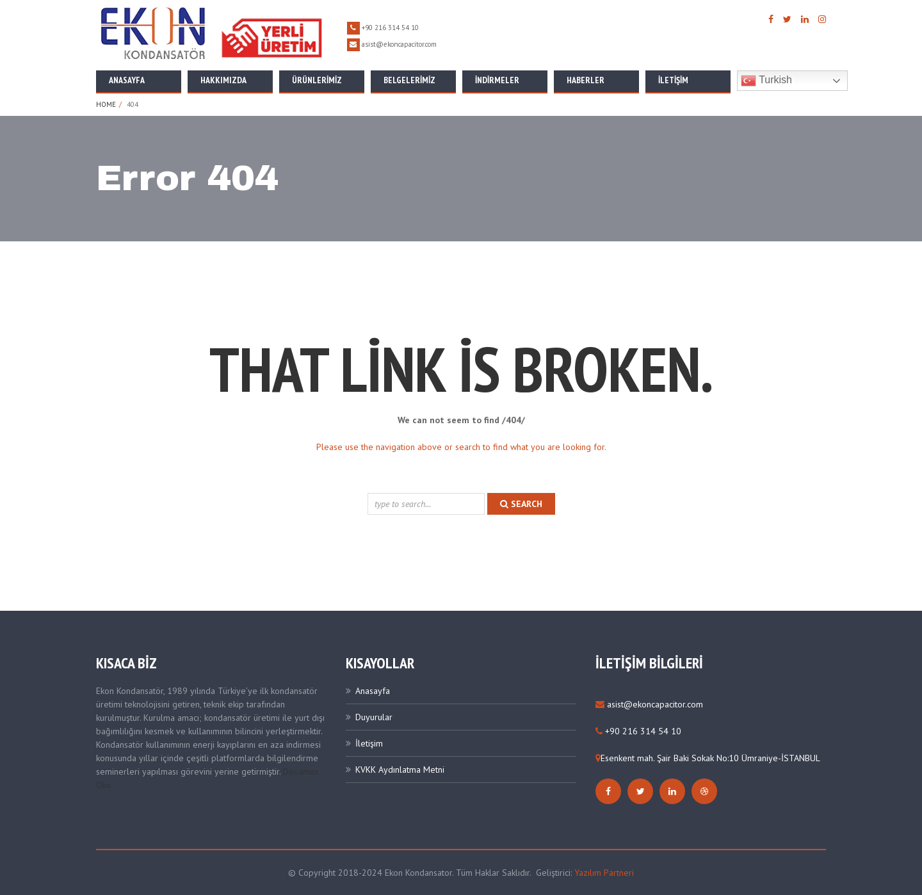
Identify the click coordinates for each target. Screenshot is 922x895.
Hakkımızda (223, 80)
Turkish (766, 80)
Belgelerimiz (409, 80)
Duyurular (373, 717)
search (521, 504)
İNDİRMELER (497, 80)
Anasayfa (127, 80)
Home (106, 104)
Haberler (585, 80)
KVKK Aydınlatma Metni (399, 769)
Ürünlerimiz (317, 80)
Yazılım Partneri (604, 872)
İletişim (673, 80)
